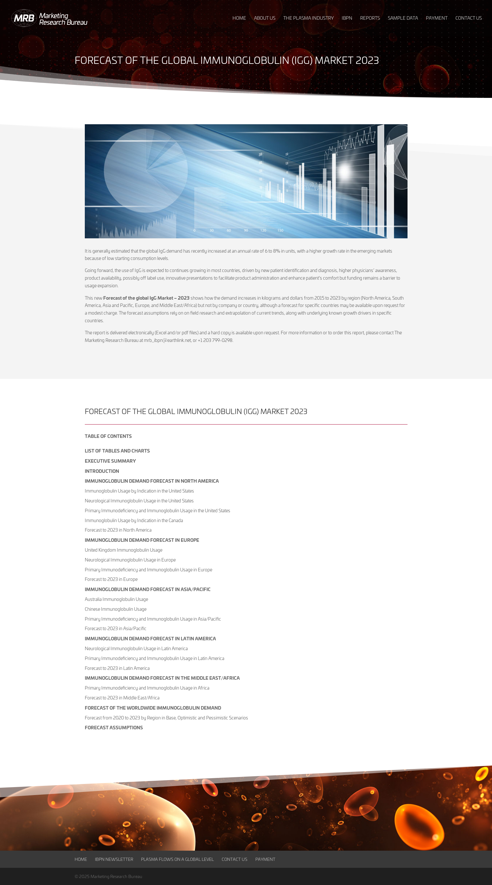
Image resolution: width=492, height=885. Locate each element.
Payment (265, 859)
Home (81, 859)
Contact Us (234, 859)
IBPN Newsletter (114, 859)
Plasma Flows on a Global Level (177, 859)
